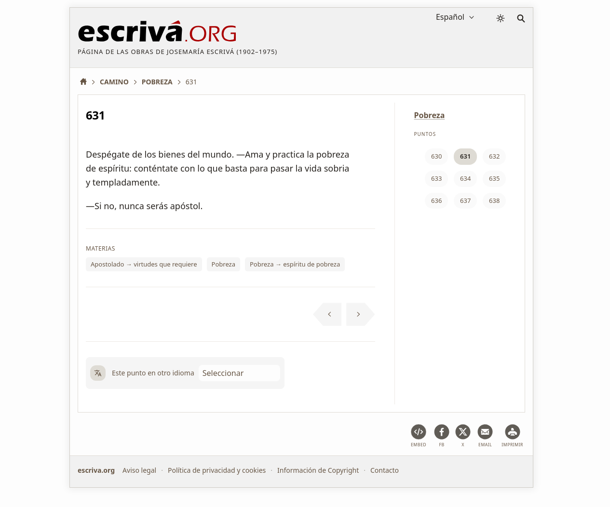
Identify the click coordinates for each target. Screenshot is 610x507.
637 (465, 200)
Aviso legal (139, 470)
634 (465, 178)
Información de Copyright (318, 470)
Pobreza (223, 264)
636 (436, 200)
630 (436, 156)
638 (494, 200)
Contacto (384, 470)
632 (494, 156)
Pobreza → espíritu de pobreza (295, 264)
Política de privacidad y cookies (217, 470)
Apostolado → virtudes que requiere (144, 264)
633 (436, 178)
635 (494, 178)
